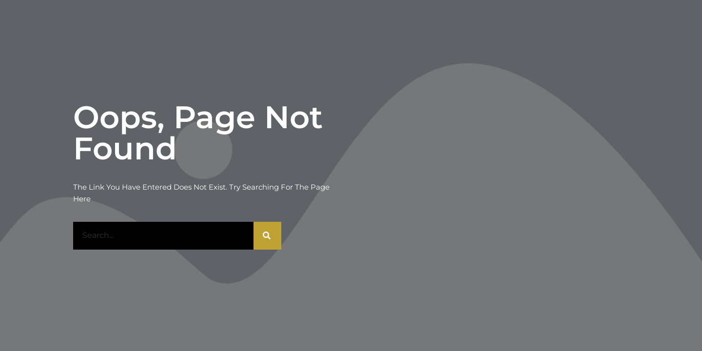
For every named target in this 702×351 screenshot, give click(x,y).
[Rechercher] (267, 236)
